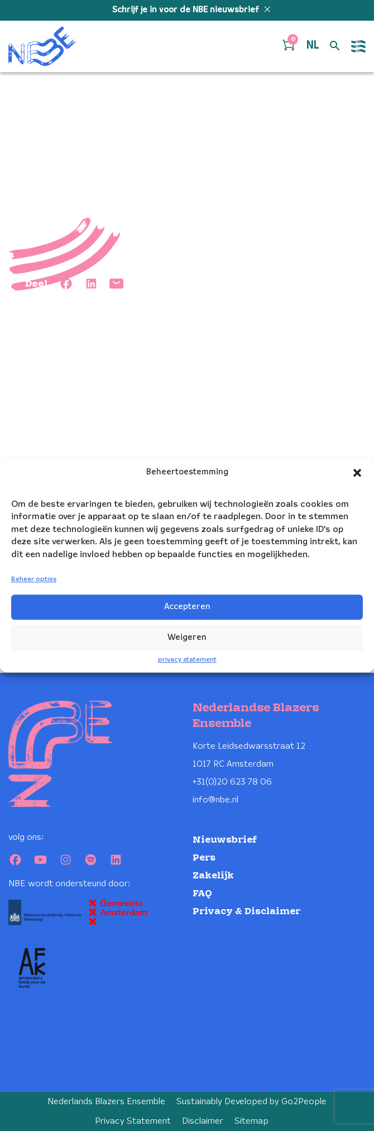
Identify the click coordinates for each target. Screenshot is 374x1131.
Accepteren (187, 607)
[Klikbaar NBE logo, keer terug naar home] (42, 46)
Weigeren (187, 637)
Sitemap (251, 1121)
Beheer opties (33, 579)
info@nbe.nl (215, 800)
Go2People (304, 1101)
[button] (357, 472)
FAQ (202, 894)
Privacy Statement (133, 1121)
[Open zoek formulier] (335, 46)
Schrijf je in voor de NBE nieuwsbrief (186, 10)
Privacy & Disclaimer (246, 911)
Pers (204, 858)
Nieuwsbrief (225, 840)
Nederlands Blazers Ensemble (106, 1101)
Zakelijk (213, 876)
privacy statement (187, 660)
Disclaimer (202, 1121)
